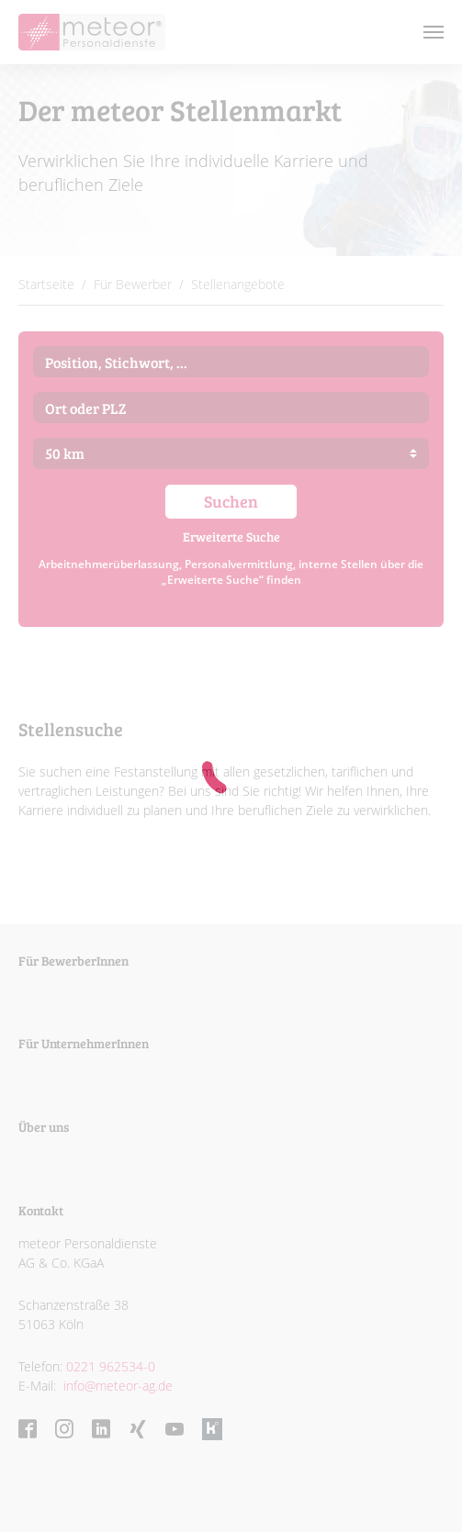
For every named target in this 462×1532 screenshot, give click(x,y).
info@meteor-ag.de (116, 1385)
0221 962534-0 (110, 1366)
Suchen (231, 500)
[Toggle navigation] (433, 32)
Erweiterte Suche (231, 536)
